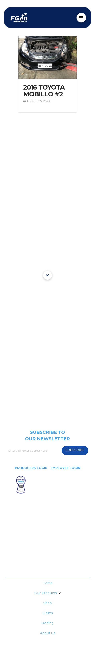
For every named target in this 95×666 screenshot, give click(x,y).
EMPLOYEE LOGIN (65, 468)
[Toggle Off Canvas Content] (81, 17)
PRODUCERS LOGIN (31, 468)
